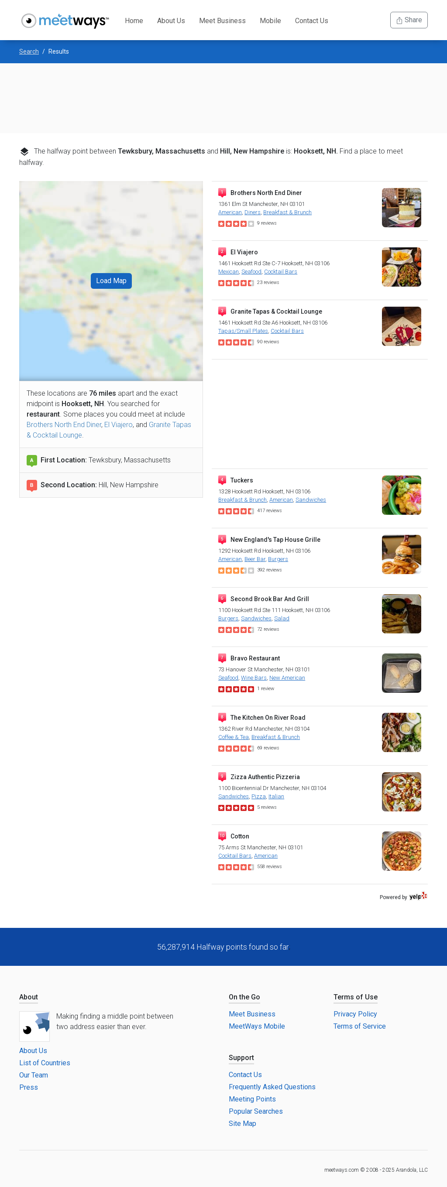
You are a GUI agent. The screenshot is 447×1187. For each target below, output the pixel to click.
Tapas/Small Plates (243, 331)
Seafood (251, 271)
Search (29, 51)
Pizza (258, 796)
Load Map (111, 281)
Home (134, 21)
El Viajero (118, 425)
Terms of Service (360, 1026)
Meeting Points (252, 1099)
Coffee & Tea (233, 737)
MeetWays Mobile (257, 1026)
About (28, 997)
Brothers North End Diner (64, 425)
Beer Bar (254, 559)
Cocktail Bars (280, 271)
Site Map (242, 1123)
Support (241, 1058)
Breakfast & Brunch (287, 212)
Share (409, 20)
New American (287, 677)
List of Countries (44, 1063)
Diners (252, 212)
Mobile (270, 21)
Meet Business (222, 21)
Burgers (278, 559)
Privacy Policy (355, 1014)
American (230, 212)
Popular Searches (256, 1111)
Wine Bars (254, 677)
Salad (281, 618)
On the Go (244, 997)
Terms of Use (356, 997)
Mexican (228, 271)
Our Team (33, 1075)
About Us (171, 21)
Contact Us (311, 21)
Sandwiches (311, 499)
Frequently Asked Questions (272, 1087)
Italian (276, 796)
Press (28, 1087)
